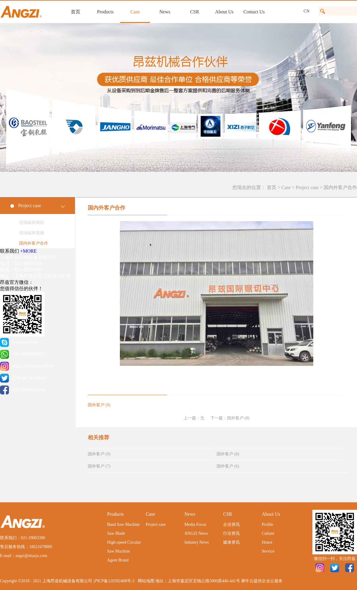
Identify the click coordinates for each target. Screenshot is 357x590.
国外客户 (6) (228, 466)
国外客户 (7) (99, 466)
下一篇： (230, 418)
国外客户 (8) (228, 454)
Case (286, 187)
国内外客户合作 (340, 187)
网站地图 (145, 581)
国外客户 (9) (99, 454)
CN (306, 11)
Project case (307, 187)
